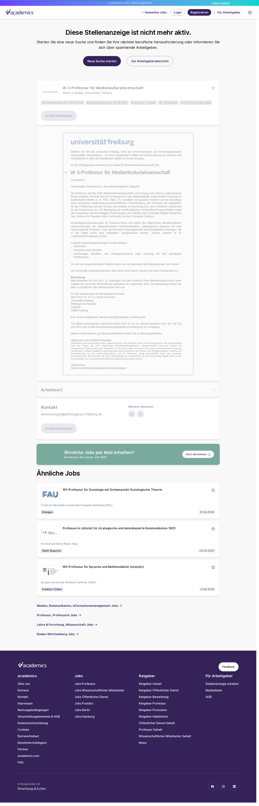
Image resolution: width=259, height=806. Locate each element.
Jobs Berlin (82, 710)
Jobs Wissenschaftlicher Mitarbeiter (99, 690)
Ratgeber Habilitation (153, 716)
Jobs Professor (85, 684)
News (142, 743)
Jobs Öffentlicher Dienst (91, 697)
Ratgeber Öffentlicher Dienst (159, 690)
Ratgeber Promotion (153, 710)
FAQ (20, 762)
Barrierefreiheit (28, 736)
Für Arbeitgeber (229, 12)
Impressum (25, 703)
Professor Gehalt (150, 729)
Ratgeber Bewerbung (153, 697)
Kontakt (23, 697)
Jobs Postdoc (84, 703)
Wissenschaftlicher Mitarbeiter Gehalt (165, 736)
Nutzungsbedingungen (33, 710)
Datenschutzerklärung (33, 723)
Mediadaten (214, 690)
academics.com (28, 756)
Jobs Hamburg (85, 716)
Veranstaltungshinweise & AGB (39, 716)
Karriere (23, 690)
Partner (23, 749)
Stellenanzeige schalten (222, 684)
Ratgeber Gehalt (150, 684)
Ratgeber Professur (152, 703)
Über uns (24, 684)
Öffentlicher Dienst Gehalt (157, 723)
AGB (209, 697)
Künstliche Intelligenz (32, 743)
